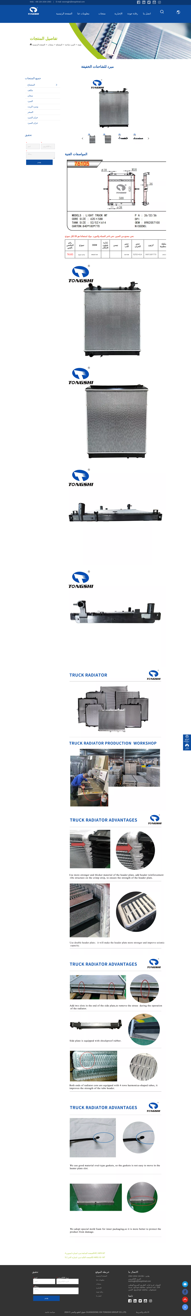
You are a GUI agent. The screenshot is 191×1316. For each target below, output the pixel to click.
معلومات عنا (85, 13)
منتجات (104, 13)
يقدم (39, 162)
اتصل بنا (147, 13)
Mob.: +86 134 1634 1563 (40, 2)
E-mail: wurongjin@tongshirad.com (70, 2)
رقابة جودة (132, 13)
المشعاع (59, 45)
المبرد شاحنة (70, 45)
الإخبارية (118, 13)
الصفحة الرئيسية (64, 13)
